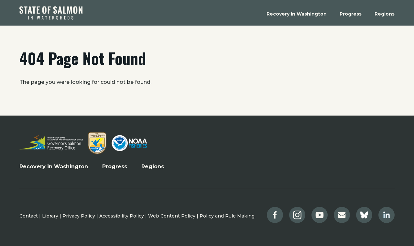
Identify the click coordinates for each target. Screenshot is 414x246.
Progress (114, 166)
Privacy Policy (78, 216)
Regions (152, 166)
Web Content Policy (171, 216)
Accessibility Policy (121, 216)
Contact (28, 216)
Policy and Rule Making (227, 216)
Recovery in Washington (53, 166)
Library (50, 216)
